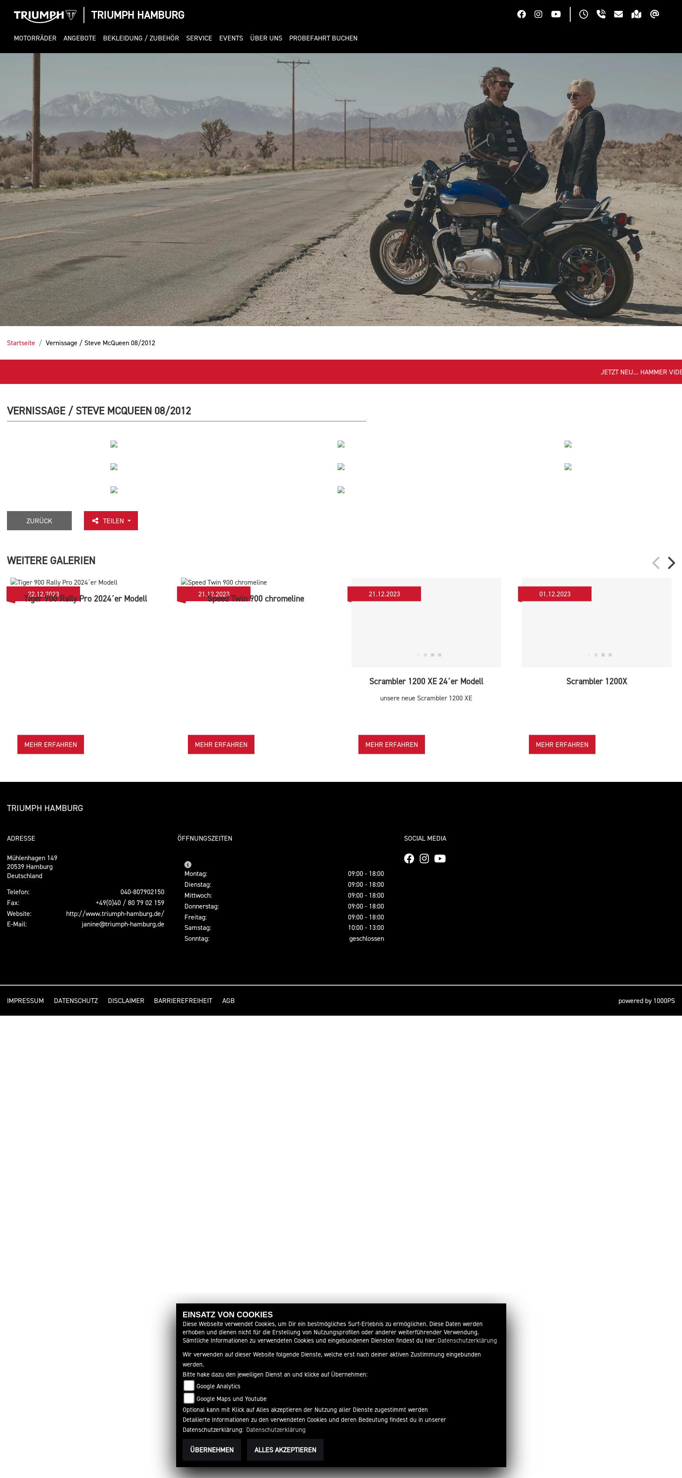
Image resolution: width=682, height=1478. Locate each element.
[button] (37, 38)
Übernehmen (212, 1449)
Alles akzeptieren (285, 1449)
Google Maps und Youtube (232, 1398)
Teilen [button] (111, 983)
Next (670, 1026)
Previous (656, 1026)
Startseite (21, 342)
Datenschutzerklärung (467, 1340)
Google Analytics (219, 1386)
